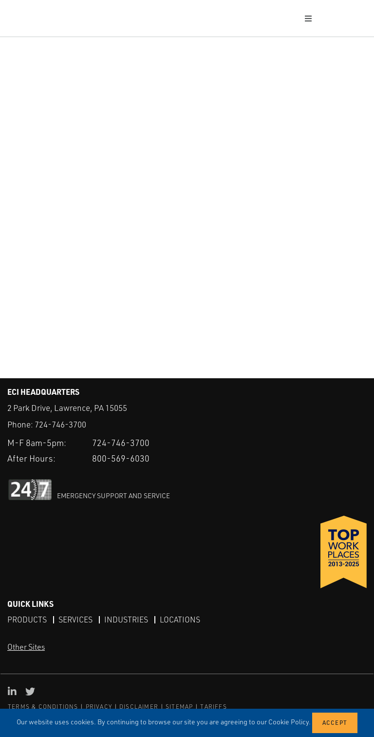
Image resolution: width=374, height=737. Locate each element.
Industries (126, 619)
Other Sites (26, 646)
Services (75, 619)
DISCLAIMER (138, 706)
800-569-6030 (121, 457)
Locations (180, 619)
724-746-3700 (60, 424)
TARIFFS (213, 706)
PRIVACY (99, 706)
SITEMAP (179, 706)
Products (27, 619)
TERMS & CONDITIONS (43, 706)
